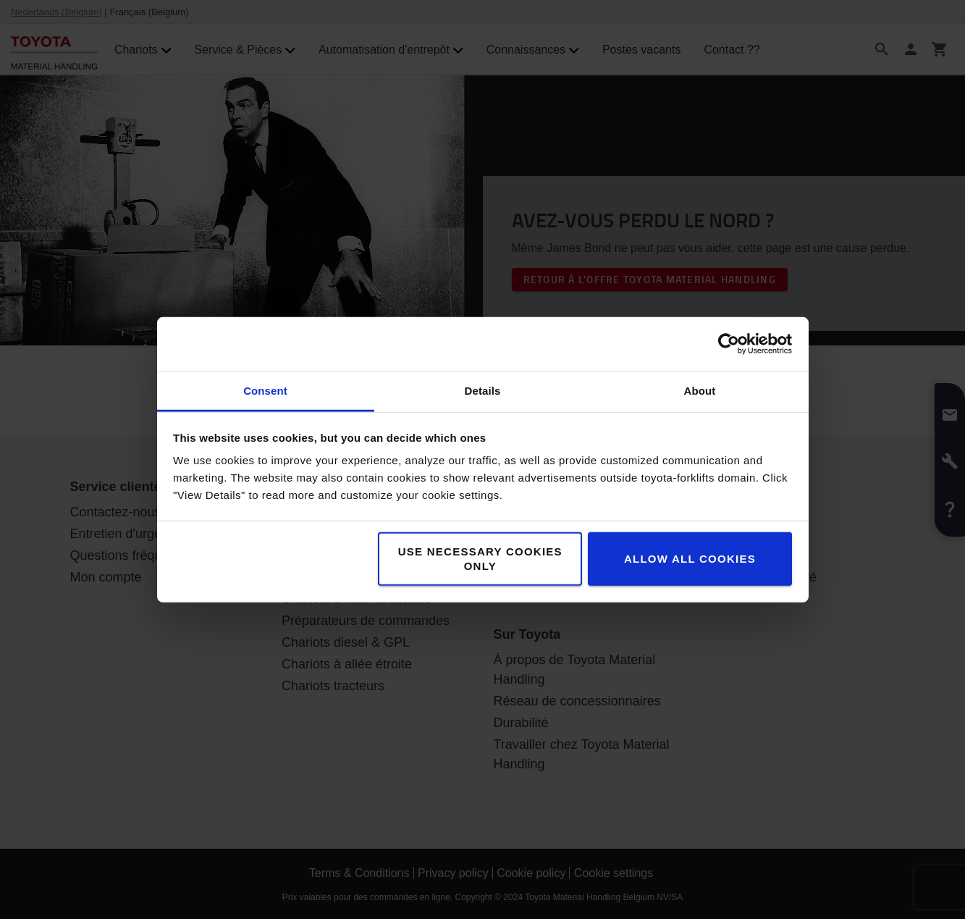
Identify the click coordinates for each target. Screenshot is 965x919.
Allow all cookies (690, 558)
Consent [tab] (265, 390)
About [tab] (700, 390)
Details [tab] (483, 390)
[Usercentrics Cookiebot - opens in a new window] (728, 344)
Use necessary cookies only (480, 558)
